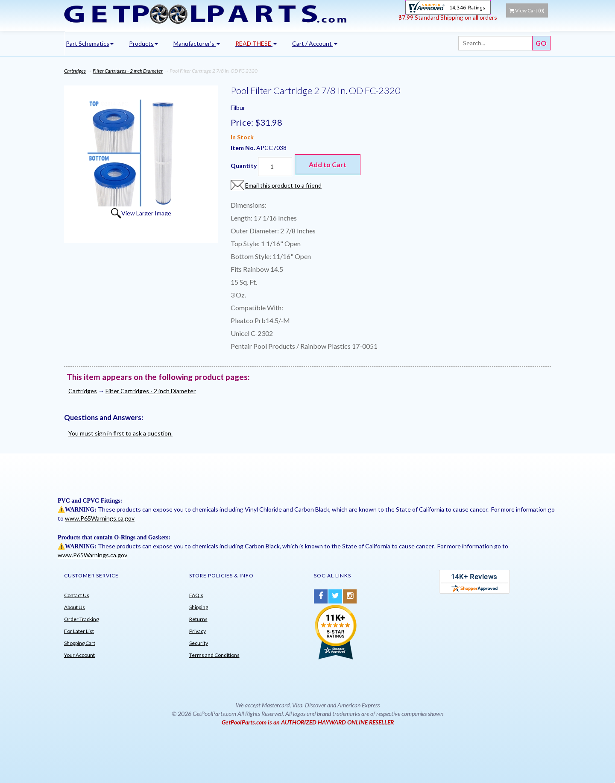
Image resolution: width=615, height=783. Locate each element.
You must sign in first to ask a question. (120, 433)
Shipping (198, 607)
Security (198, 643)
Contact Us (76, 595)
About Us (74, 607)
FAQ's (196, 595)
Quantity (244, 165)
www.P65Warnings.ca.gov (100, 518)
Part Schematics (90, 43)
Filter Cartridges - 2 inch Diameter (128, 71)
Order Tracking (81, 619)
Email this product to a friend (283, 185)
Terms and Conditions (214, 655)
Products (143, 43)
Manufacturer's (196, 43)
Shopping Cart (79, 643)
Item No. (243, 147)
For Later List (79, 631)
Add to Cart (327, 164)
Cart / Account (314, 43)
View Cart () (527, 10)
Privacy (197, 631)
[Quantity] (275, 166)
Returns (198, 619)
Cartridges (75, 71)
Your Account (79, 655)
